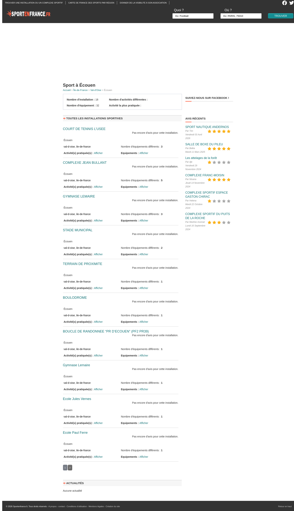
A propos (52, 506)
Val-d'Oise (95, 90)
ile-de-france (83, 146)
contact (61, 506)
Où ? (228, 10)
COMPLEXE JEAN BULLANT (85, 162)
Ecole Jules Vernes (77, 399)
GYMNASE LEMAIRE (79, 196)
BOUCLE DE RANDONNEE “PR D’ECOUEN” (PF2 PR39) (106, 331)
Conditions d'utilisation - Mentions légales (85, 506)
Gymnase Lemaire (76, 365)
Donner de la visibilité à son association (143, 3)
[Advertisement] (149, 51)
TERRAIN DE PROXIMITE (82, 264)
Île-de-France (80, 90)
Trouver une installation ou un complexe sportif (34, 3)
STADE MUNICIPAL (78, 230)
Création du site (113, 506)
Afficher (98, 153)
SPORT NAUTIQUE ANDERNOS (207, 127)
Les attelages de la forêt (201, 158)
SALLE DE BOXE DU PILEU (204, 144)
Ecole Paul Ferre (75, 432)
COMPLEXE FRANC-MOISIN (204, 175)
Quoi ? (179, 10)
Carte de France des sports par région (91, 3)
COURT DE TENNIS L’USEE (84, 129)
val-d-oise (69, 146)
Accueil (67, 90)
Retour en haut (285, 506)
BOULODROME (75, 297)
